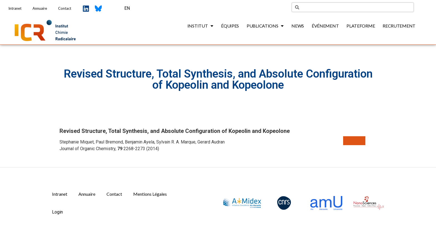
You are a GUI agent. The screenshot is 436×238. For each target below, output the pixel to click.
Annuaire (40, 8)
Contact (64, 8)
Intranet (14, 8)
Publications (265, 26)
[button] (354, 140)
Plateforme (360, 25)
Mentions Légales (150, 194)
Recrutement (399, 25)
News (297, 25)
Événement (325, 25)
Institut (200, 26)
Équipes (230, 25)
